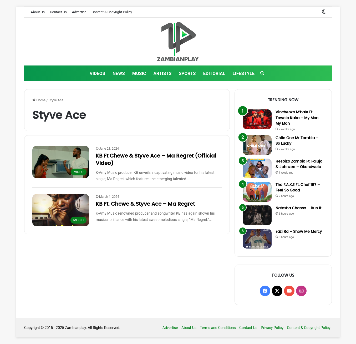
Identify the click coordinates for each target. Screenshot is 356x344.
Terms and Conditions (218, 328)
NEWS (119, 73)
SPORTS (187, 73)
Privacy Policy (272, 328)
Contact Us (58, 12)
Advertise (79, 12)
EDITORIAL (214, 73)
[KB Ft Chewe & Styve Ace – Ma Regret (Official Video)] (60, 162)
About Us (38, 12)
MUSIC (139, 73)
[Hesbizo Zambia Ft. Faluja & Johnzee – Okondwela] (257, 168)
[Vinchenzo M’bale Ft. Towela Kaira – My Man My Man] (257, 119)
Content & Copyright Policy (111, 12)
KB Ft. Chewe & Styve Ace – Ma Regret (145, 204)
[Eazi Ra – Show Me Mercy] (257, 239)
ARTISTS (162, 73)
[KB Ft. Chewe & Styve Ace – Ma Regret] (60, 210)
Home (38, 100)
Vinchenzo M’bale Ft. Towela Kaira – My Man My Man (297, 117)
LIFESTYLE (244, 73)
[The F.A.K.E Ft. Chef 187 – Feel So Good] (257, 192)
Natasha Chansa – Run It (298, 208)
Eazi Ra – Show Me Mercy (299, 232)
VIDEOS (97, 73)
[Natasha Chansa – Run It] (257, 215)
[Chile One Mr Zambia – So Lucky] (257, 145)
